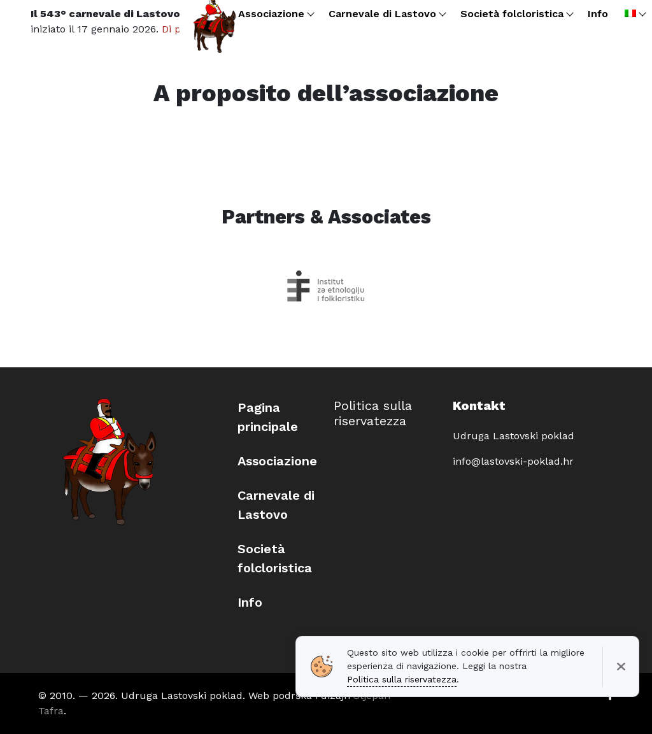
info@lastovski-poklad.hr (513, 461)
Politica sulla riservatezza (373, 413)
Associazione (277, 461)
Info (249, 602)
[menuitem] (634, 14)
